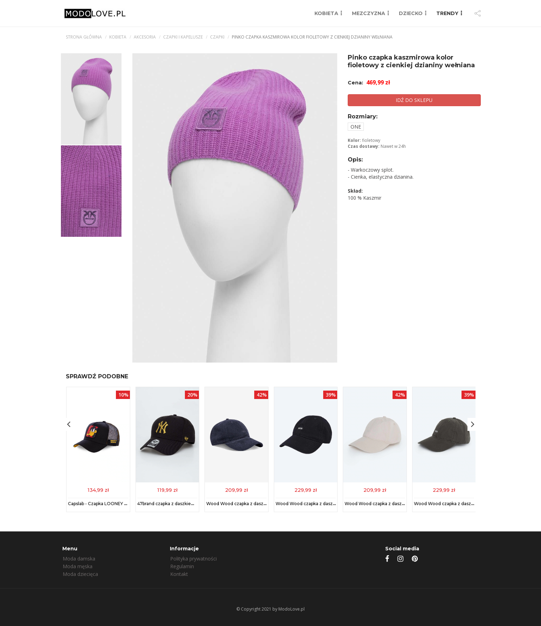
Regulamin (182, 566)
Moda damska (79, 558)
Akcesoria (145, 37)
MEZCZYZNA (368, 13)
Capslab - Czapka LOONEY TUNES (103, 503)
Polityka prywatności (193, 558)
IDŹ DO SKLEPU (414, 100)
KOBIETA (326, 13)
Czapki (217, 37)
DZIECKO (411, 13)
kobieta (117, 37)
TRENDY (447, 13)
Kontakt (179, 574)
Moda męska (77, 566)
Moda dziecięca (80, 574)
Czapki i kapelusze (183, 37)
